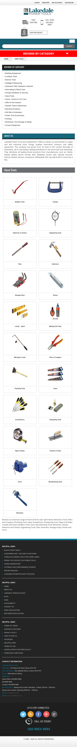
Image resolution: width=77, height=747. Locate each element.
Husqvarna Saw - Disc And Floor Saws (20, 553)
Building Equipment (13, 73)
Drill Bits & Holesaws (13, 112)
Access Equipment (12, 125)
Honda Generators (12, 564)
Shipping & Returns (12, 629)
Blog (6, 596)
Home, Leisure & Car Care (15, 99)
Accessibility (10, 603)
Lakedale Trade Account (14, 593)
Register (45, 3)
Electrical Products (12, 109)
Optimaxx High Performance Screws (20, 567)
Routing (8, 119)
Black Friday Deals (12, 550)
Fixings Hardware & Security (16, 93)
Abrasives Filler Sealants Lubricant (19, 86)
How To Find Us (10, 636)
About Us (8, 589)
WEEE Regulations (12, 610)
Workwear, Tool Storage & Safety (18, 122)
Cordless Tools (11, 76)
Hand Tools (19, 59)
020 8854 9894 (49, 22)
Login (36, 3)
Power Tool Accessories (14, 115)
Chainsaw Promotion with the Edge (19, 574)
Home (6, 59)
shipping (33, 21)
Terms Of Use (10, 646)
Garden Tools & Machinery (15, 106)
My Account (57, 3)
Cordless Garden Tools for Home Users (21, 557)
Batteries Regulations (14, 613)
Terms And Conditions (13, 653)
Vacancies (69, 3)
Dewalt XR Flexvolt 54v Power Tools (20, 560)
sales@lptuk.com (13, 693)
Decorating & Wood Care (15, 89)
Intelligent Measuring (13, 83)
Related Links (10, 643)
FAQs (6, 600)
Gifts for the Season (13, 102)
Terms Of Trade (11, 626)
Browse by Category (38, 53)
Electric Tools (10, 80)
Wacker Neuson (11, 570)
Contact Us (9, 607)
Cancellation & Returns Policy (17, 649)
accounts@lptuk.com (14, 695)
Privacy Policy (10, 632)
